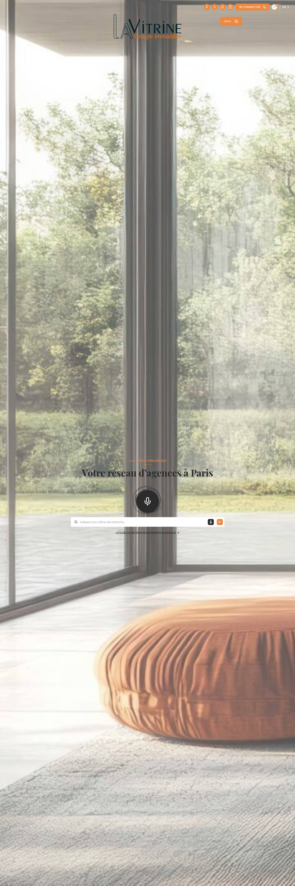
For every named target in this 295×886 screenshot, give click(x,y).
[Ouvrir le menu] (231, 21)
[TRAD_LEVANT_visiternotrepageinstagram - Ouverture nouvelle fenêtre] (223, 7)
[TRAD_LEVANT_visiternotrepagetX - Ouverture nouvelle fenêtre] (215, 7)
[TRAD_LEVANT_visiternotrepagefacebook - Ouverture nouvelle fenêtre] (207, 7)
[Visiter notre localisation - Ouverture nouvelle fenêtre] (230, 7)
